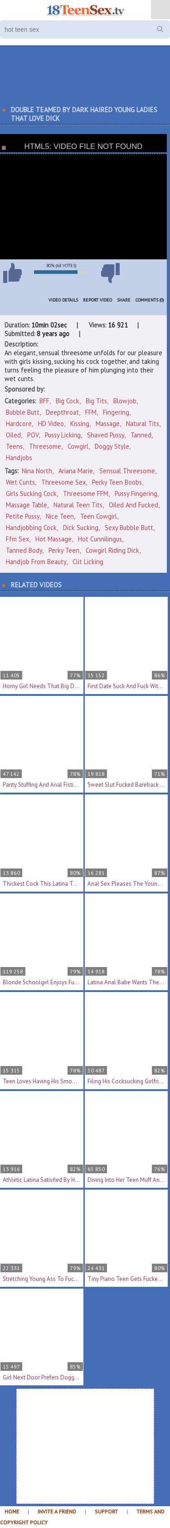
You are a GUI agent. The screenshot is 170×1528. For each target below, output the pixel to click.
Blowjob (124, 401)
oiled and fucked (133, 505)
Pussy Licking (63, 435)
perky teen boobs (117, 482)
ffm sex (17, 539)
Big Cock (67, 401)
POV (33, 435)
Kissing (79, 423)
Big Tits (96, 401)
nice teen (60, 516)
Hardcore (19, 423)
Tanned (141, 435)
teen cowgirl (98, 516)
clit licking (88, 561)
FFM (91, 412)
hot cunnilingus (100, 539)
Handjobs (19, 457)
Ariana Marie (75, 470)
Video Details (63, 300)
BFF (44, 401)
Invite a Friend (57, 1511)
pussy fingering (136, 493)
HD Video (51, 423)
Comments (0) (150, 300)
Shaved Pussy (105, 435)
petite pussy (22, 516)
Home (12, 1511)
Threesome (45, 446)
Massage (108, 423)
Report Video (97, 300)
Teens (14, 446)
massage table (26, 505)
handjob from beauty (36, 561)
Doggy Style (112, 446)
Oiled (13, 435)
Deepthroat (62, 412)
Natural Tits (142, 423)
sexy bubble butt (129, 527)
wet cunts (20, 482)
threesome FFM (85, 493)
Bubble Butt (22, 412)
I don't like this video (110, 273)
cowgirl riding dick (112, 550)
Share (124, 300)
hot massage (53, 539)
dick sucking (80, 527)
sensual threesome (127, 470)
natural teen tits (77, 505)
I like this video (12, 273)
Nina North (37, 470)
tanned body (24, 550)
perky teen (64, 550)
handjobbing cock (31, 527)
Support (106, 1511)
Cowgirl (78, 446)
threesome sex (63, 482)
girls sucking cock (31, 493)
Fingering (116, 412)
